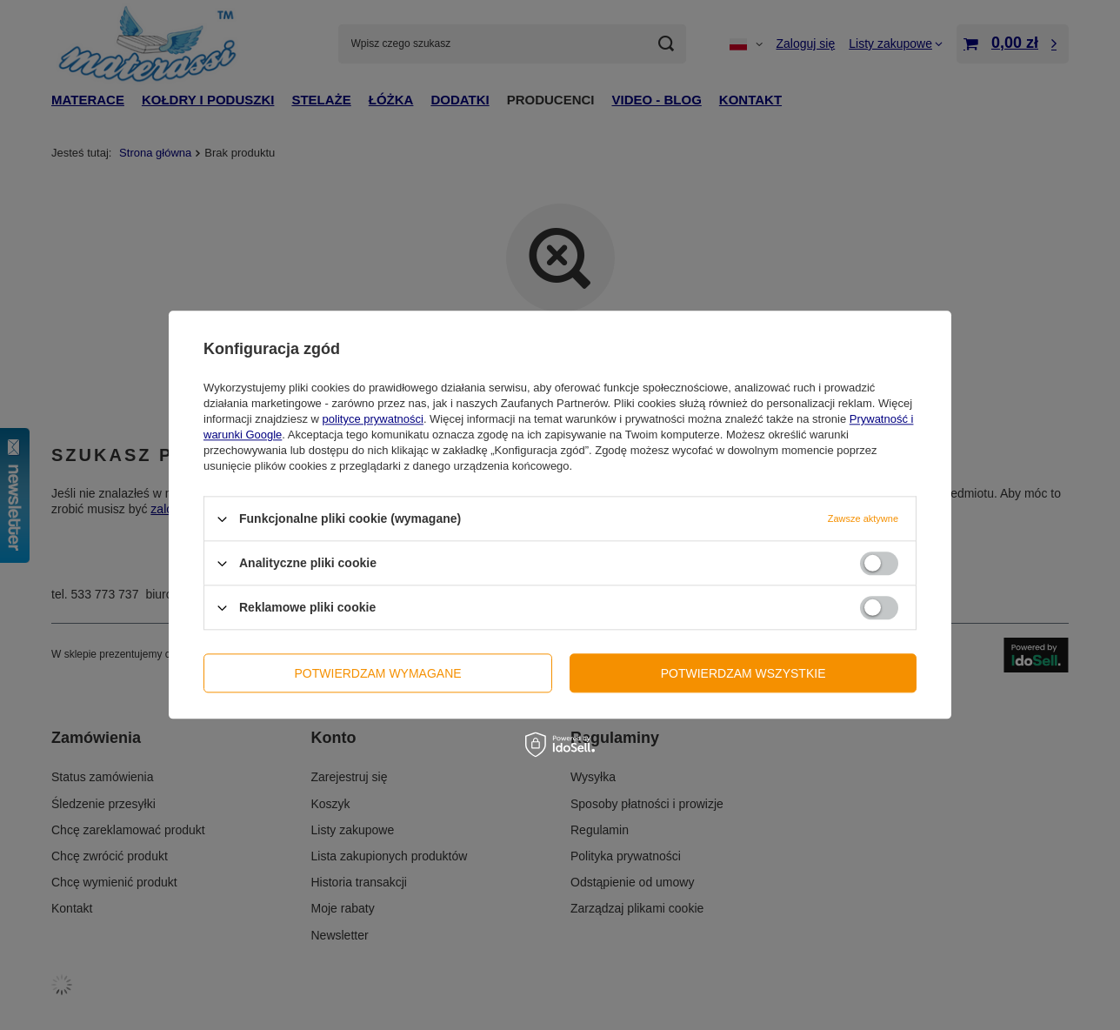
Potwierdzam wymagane (378, 673)
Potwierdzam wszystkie (743, 673)
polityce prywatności (373, 418)
